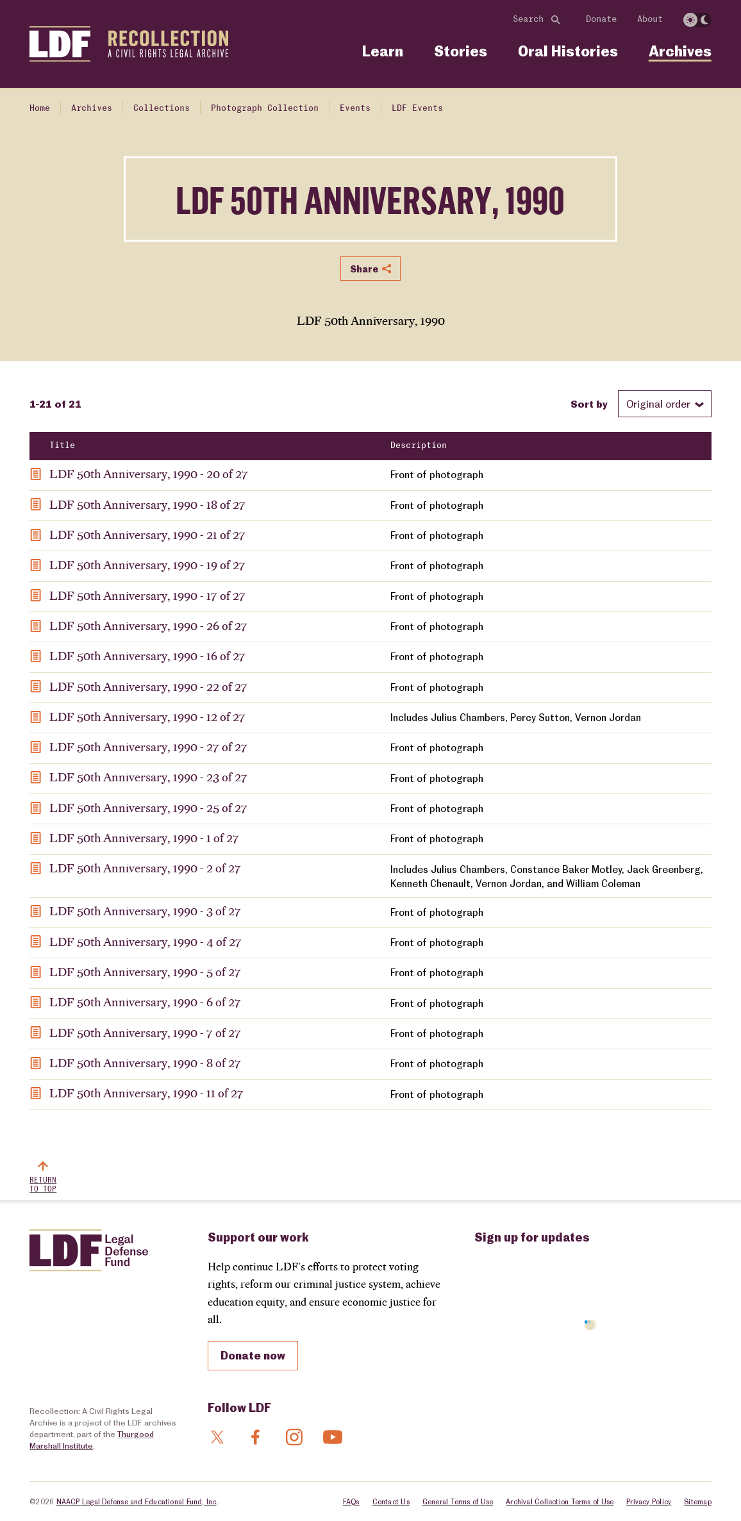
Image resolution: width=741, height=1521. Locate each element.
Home (39, 108)
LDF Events (417, 108)
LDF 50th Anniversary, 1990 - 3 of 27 (145, 910)
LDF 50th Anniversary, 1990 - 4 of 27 (145, 941)
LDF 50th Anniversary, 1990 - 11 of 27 (146, 1093)
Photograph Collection (265, 108)
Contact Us (391, 1501)
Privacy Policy (648, 1501)
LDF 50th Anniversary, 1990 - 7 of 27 (145, 1032)
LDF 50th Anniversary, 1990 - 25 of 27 (148, 807)
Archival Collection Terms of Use (559, 1501)
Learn (382, 51)
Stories (460, 51)
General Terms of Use (457, 1501)
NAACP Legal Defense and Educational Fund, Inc (136, 1501)
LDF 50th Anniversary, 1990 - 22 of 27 (148, 686)
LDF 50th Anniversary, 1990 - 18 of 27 (147, 504)
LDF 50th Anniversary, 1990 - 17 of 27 (147, 595)
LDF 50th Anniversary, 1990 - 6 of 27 (145, 1001)
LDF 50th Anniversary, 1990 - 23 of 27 (148, 777)
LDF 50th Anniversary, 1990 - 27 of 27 (148, 746)
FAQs (351, 1501)
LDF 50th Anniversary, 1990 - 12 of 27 (147, 716)
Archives (680, 51)
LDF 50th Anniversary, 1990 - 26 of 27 (148, 625)
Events (355, 108)
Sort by (589, 403)
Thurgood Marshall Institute (91, 1439)
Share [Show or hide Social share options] (370, 268)
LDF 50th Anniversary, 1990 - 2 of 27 (145, 868)
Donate (601, 19)
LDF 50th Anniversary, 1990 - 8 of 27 (145, 1062)
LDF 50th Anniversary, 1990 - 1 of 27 (144, 837)
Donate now (253, 1355)
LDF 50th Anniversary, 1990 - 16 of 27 (147, 655)
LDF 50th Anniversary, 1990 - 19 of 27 (147, 564)
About (650, 19)
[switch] (697, 20)
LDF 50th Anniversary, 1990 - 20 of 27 (148, 473)
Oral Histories (568, 51)
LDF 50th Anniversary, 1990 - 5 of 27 (145, 971)
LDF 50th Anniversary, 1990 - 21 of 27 (147, 534)
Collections (161, 108)
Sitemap (698, 1501)
